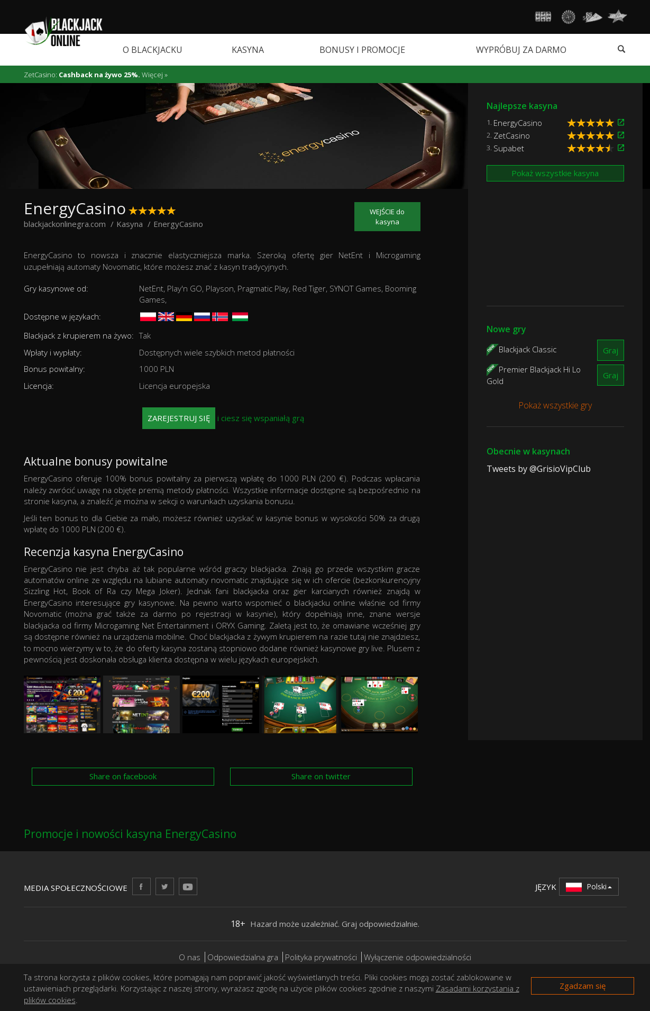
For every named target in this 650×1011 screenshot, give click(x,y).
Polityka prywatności (321, 957)
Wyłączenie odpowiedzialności (417, 957)
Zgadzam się (583, 985)
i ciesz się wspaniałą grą (223, 418)
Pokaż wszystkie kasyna (555, 173)
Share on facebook (123, 776)
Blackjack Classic (527, 349)
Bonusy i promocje (362, 50)
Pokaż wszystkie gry (555, 405)
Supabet (508, 148)
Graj (610, 350)
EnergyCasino (517, 122)
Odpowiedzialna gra (242, 957)
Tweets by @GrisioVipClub (539, 469)
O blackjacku (152, 50)
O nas (189, 957)
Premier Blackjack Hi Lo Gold (534, 375)
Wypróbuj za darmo (521, 50)
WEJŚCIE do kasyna (387, 216)
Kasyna (248, 50)
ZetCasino (511, 135)
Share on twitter (321, 776)
